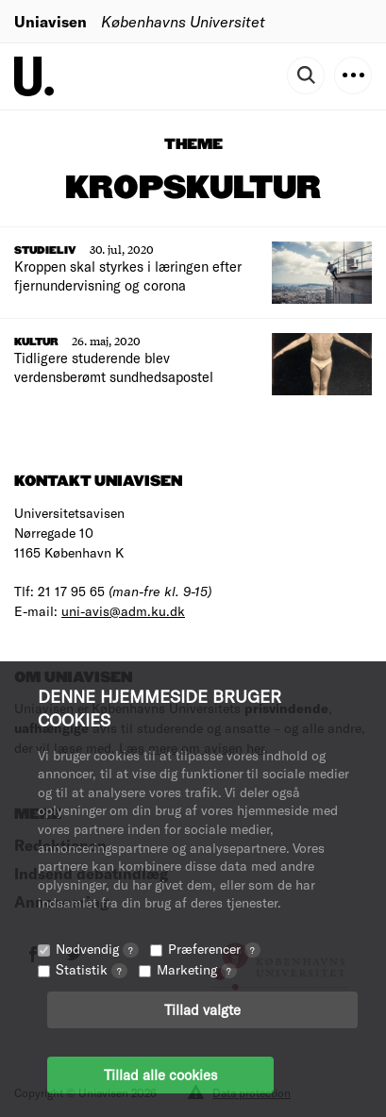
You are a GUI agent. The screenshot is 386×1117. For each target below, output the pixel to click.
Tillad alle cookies (160, 1074)
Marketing (197, 969)
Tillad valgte (202, 1009)
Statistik (91, 969)
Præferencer (214, 949)
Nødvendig (97, 949)
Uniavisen (50, 21)
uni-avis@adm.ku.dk (123, 611)
